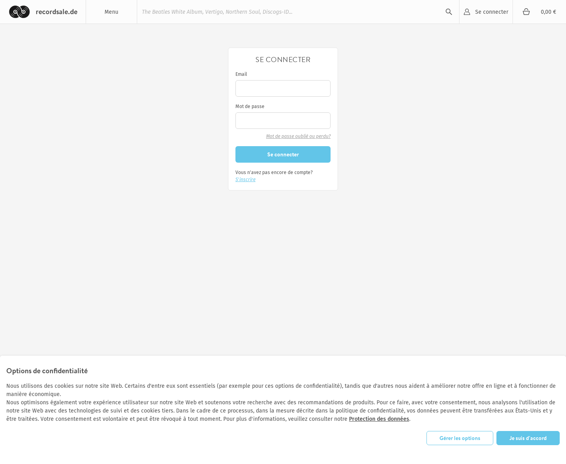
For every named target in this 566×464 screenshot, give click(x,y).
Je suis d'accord (528, 438)
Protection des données (379, 419)
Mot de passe (250, 106)
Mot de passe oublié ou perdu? (298, 136)
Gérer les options (459, 438)
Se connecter (491, 12)
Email (241, 74)
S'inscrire (245, 179)
